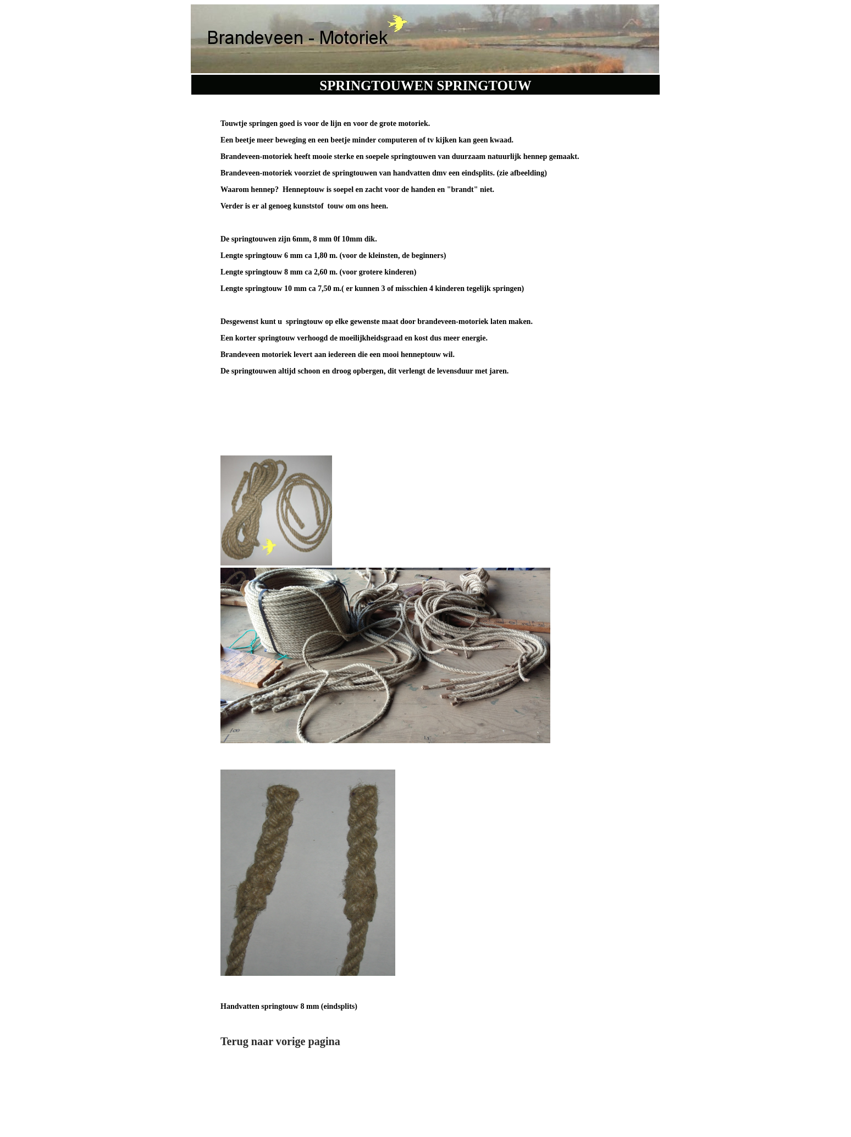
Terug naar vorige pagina (280, 1041)
